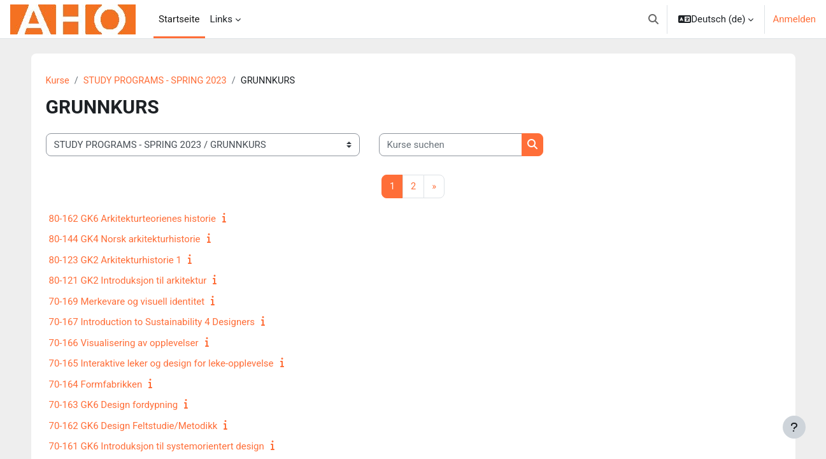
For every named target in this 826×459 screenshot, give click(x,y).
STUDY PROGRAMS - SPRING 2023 (158, 81)
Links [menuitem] (221, 19)
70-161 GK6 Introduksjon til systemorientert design (156, 447)
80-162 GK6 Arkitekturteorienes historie (132, 219)
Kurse (58, 81)
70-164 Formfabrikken (96, 385)
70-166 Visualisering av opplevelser (124, 343)
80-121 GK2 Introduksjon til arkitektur (128, 281)
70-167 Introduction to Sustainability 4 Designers (152, 322)
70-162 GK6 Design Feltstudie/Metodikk (133, 426)
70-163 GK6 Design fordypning (113, 405)
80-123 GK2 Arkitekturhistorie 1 (115, 260)
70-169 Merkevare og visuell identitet (127, 302)
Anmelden (794, 19)
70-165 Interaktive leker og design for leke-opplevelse (161, 364)
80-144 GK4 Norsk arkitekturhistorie (125, 239)
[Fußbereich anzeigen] (794, 427)
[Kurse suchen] (450, 145)
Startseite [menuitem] (179, 19)
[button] (653, 19)
